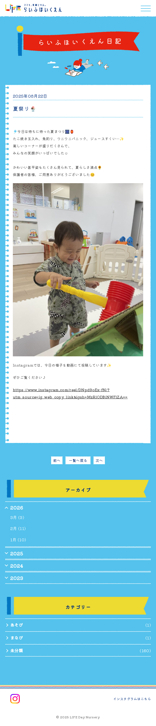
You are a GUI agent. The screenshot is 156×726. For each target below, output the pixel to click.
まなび (16, 638)
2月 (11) (18, 528)
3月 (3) (17, 517)
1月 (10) (18, 539)
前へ (57, 460)
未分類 (16, 650)
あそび (16, 625)
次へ (99, 460)
